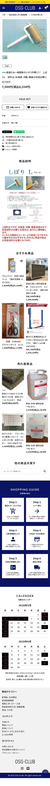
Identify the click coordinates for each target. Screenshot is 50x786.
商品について (7, 725)
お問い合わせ (13, 107)
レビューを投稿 (9, 149)
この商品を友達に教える (12, 140)
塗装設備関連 (8, 700)
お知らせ (5, 721)
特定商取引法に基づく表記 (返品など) (18, 137)
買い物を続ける (9, 143)
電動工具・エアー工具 (11, 703)
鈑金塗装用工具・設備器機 (13, 706)
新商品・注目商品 (9, 697)
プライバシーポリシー (11, 752)
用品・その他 (7, 710)
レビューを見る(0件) (11, 146)
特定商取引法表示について (13, 749)
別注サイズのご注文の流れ (13, 731)
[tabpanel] (25, 35)
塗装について (7, 728)
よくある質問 (7, 734)
